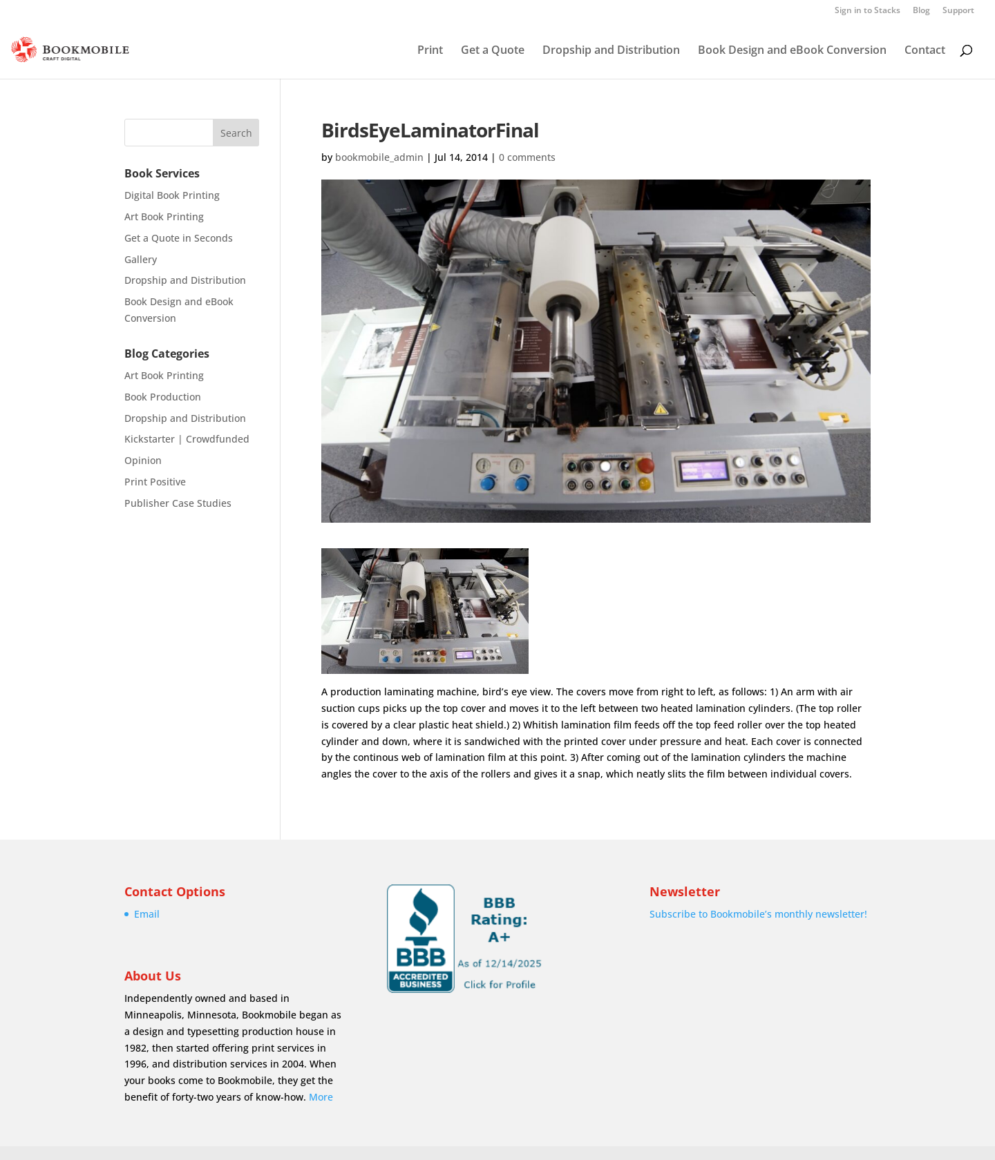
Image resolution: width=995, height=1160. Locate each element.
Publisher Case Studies (177, 503)
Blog (921, 11)
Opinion (143, 460)
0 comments (527, 157)
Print (430, 51)
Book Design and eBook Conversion (792, 51)
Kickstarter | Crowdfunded (186, 438)
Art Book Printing (164, 216)
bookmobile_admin (379, 157)
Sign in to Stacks (867, 11)
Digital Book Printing (172, 195)
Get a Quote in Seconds (178, 237)
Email (147, 913)
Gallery (140, 259)
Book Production (162, 396)
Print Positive (155, 481)
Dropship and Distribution (611, 51)
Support (958, 11)
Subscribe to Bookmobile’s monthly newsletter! (758, 913)
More (321, 1096)
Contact (924, 51)
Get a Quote (492, 51)
